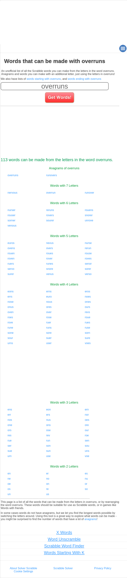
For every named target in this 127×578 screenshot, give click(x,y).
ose (48, 430)
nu (86, 478)
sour (10, 337)
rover (49, 258)
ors (9, 430)
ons (48, 425)
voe (87, 456)
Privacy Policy (102, 568)
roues (49, 253)
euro (49, 296)
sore (49, 332)
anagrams (90, 519)
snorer (88, 215)
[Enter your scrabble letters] (55, 86)
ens (10, 409)
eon (48, 409)
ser (9, 445)
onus (11, 306)
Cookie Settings (23, 571)
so (86, 488)
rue (10, 440)
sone (11, 332)
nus (48, 419)
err (9, 414)
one (10, 425)
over (49, 312)
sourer (50, 220)
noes (88, 296)
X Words (64, 532)
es (86, 473)
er (47, 473)
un (9, 494)
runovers (51, 175)
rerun (88, 248)
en (9, 473)
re (47, 488)
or (86, 483)
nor (87, 414)
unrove (89, 220)
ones (88, 301)
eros (87, 291)
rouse (88, 253)
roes (10, 317)
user (49, 343)
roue (87, 317)
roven (11, 258)
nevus (50, 243)
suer (49, 337)
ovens (11, 248)
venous (12, 225)
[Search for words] (60, 98)
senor (88, 263)
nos (10, 419)
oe (9, 483)
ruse (87, 327)
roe (87, 435)
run (48, 440)
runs (49, 327)
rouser (11, 215)
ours (87, 306)
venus (50, 274)
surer (11, 274)
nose (11, 301)
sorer (88, 268)
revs (87, 312)
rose (49, 317)
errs (10, 296)
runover (89, 192)
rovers (50, 215)
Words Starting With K (64, 552)
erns (49, 291)
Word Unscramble (64, 539)
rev (48, 435)
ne (9, 478)
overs (49, 248)
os (9, 488)
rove (10, 322)
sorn (87, 332)
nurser (11, 210)
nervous (12, 192)
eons (11, 291)
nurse (88, 243)
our (87, 430)
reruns (50, 210)
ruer (48, 322)
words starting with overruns (44, 78)
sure (87, 337)
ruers (11, 263)
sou (87, 445)
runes (49, 263)
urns (10, 343)
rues (87, 322)
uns (87, 450)
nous (49, 301)
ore (87, 425)
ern (87, 409)
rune (10, 327)
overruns (13, 175)
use (48, 456)
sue (10, 450)
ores (49, 306)
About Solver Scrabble (23, 568)
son (48, 445)
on (47, 483)
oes (87, 419)
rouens (89, 210)
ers (48, 414)
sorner (11, 220)
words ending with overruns (84, 78)
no (47, 478)
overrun (51, 192)
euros (11, 243)
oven (11, 312)
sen (87, 440)
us (47, 494)
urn (10, 456)
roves (88, 258)
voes (88, 343)
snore (49, 268)
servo (11, 268)
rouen (11, 253)
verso (88, 274)
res (9, 435)
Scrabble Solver (63, 568)
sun (48, 450)
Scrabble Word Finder (64, 546)
